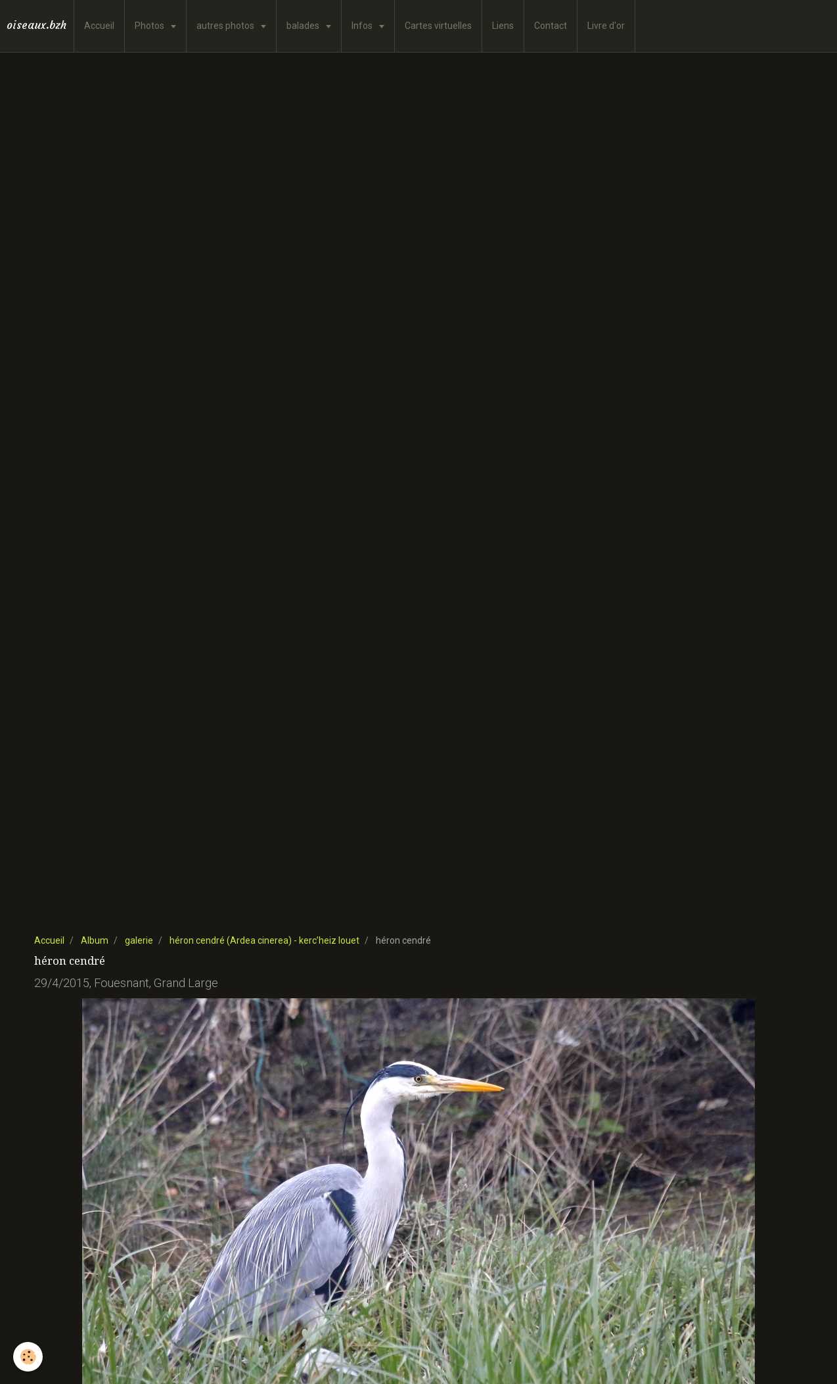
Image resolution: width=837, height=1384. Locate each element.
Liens (503, 25)
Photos (150, 25)
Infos (362, 25)
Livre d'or (606, 25)
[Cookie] (28, 1357)
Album (94, 940)
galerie (139, 940)
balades (303, 25)
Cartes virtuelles (438, 25)
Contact (550, 25)
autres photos (226, 25)
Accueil (99, 25)
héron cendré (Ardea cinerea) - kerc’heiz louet (264, 940)
